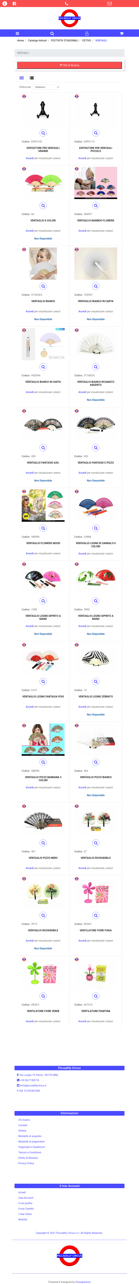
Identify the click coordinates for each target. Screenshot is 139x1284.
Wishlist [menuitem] (22, 1219)
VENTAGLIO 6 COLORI (43, 220)
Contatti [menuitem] (22, 1125)
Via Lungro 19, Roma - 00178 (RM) (38, 1074)
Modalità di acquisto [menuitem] (29, 1136)
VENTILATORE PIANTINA (95, 1011)
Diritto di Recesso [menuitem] (28, 1157)
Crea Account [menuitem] (25, 1197)
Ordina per (25, 86)
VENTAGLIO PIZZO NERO (43, 857)
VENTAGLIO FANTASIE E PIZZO (96, 462)
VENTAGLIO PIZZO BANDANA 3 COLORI (43, 779)
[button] (43, 133)
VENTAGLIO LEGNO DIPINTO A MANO (43, 617)
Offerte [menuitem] (22, 1130)
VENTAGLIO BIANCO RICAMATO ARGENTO (95, 383)
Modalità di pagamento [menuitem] (31, 1141)
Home (20, 40)
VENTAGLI (101, 40)
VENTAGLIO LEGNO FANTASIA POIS (43, 696)
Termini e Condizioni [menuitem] (29, 1152)
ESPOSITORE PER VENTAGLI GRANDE (43, 149)
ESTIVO (86, 40)
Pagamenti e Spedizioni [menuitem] (31, 1147)
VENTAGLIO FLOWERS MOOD (43, 543)
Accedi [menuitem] (22, 1192)
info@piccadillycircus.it (33, 1085)
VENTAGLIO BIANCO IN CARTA (95, 301)
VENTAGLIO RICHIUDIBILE (96, 857)
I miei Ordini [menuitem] (25, 1214)
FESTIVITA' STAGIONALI (64, 40)
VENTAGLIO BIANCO (43, 301)
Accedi (30, 158)
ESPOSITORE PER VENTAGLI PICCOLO (95, 149)
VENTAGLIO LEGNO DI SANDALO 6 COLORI (96, 545)
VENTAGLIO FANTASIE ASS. (43, 462)
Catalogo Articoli (37, 40)
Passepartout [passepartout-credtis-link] (83, 1282)
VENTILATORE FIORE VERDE (43, 1011)
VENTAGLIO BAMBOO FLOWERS (95, 220)
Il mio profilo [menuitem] (25, 1203)
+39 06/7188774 (29, 1080)
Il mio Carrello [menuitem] (26, 1208)
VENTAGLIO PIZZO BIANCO (96, 777)
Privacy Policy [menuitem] (26, 1163)
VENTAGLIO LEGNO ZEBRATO (96, 696)
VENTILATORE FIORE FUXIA (96, 930)
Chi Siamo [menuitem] (24, 1119)
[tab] (22, 78)
